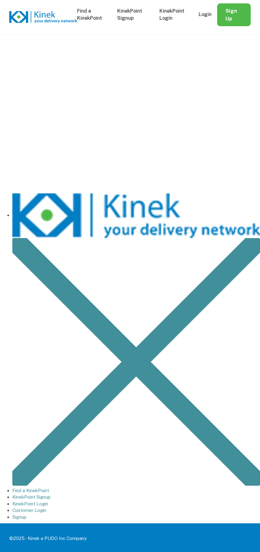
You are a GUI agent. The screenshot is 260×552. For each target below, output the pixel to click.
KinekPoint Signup (31, 497)
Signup (19, 517)
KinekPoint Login (30, 503)
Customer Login (29, 510)
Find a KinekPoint (30, 490)
